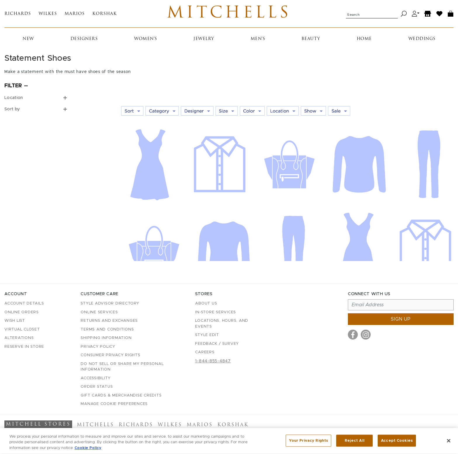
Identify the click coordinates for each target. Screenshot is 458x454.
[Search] (404, 14)
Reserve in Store (24, 347)
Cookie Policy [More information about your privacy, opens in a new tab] (87, 451)
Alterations (19, 338)
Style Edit (207, 335)
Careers (204, 352)
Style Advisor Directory (110, 303)
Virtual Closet (22, 329)
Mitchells (229, 14)
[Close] (448, 443)
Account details (24, 303)
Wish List (14, 321)
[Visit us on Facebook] (353, 335)
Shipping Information (106, 338)
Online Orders (21, 312)
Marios (75, 14)
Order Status (97, 387)
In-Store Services (215, 312)
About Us (206, 303)
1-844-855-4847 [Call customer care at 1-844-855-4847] (213, 361)
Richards (17, 14)
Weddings (422, 39)
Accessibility (96, 378)
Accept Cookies (397, 444)
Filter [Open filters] (13, 85)
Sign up (401, 319)
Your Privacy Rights (308, 444)
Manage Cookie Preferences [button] (114, 404)
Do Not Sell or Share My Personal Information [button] (122, 367)
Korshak (104, 14)
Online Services (99, 312)
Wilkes (48, 14)
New (28, 39)
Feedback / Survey (217, 344)
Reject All (355, 444)
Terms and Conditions (107, 329)
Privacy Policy (98, 347)
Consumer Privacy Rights (110, 355)
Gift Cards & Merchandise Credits (121, 395)
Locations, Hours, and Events (221, 323)
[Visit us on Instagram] (366, 335)
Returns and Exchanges (109, 321)
